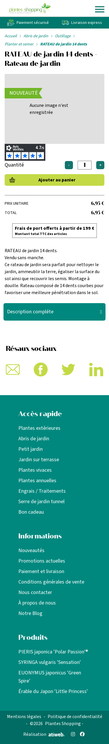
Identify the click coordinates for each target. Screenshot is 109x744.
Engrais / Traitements (42, 491)
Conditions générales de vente (51, 582)
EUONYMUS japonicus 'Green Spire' (49, 677)
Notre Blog (30, 613)
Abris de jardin (36, 36)
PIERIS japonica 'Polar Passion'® (53, 651)
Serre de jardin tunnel (41, 501)
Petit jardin (30, 449)
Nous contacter (35, 592)
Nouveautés (31, 550)
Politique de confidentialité (75, 716)
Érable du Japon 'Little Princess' (53, 691)
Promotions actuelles (41, 561)
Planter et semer (19, 44)
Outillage (63, 36)
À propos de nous (37, 603)
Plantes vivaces (35, 470)
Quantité (14, 165)
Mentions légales (24, 716)
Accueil (11, 36)
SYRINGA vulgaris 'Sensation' (49, 662)
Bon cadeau (31, 512)
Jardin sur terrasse (38, 459)
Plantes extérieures (39, 428)
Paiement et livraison (41, 571)
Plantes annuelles (37, 480)
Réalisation (44, 734)
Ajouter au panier (57, 180)
